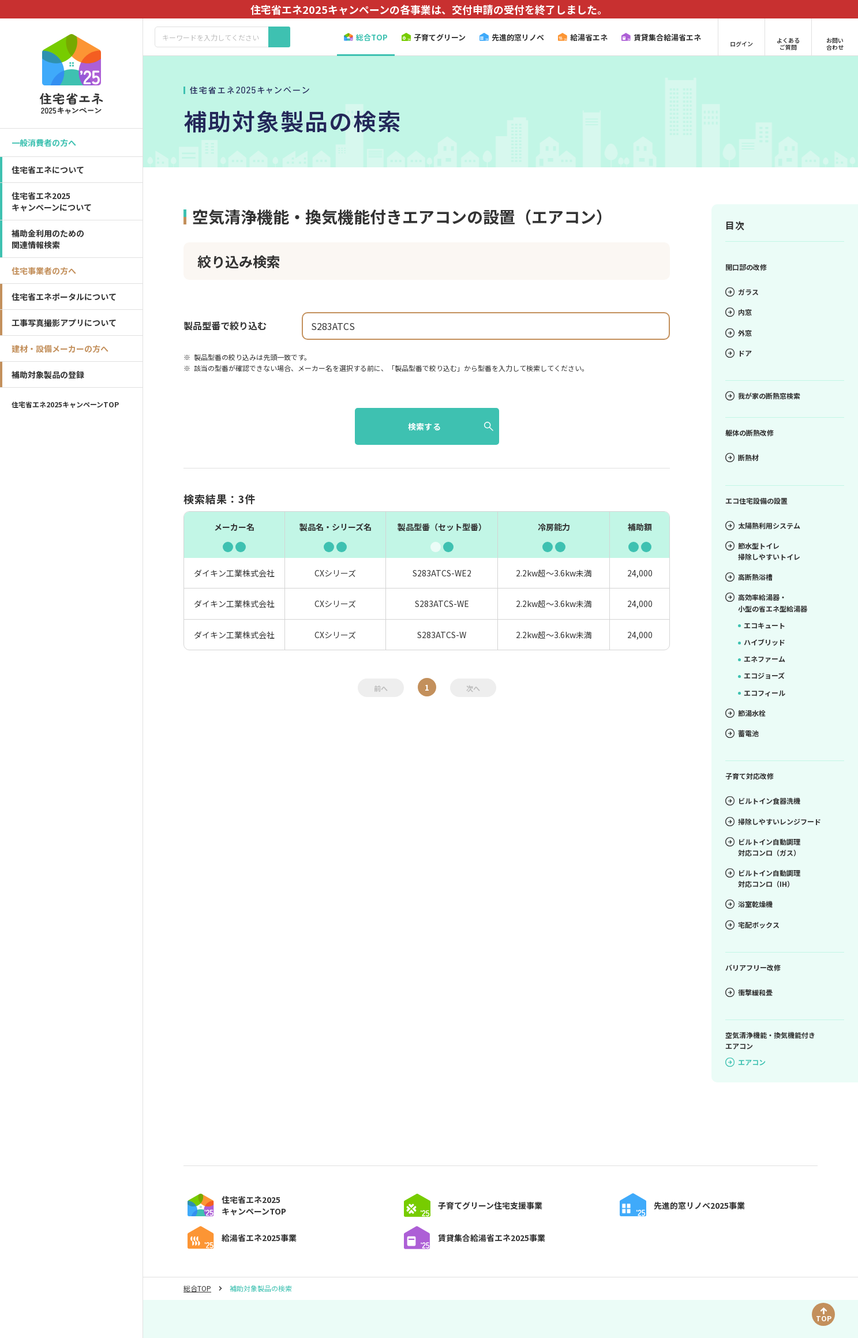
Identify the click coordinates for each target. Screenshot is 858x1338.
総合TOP (197, 1327)
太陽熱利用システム (762, 525)
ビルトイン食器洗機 (762, 800)
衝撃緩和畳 (749, 992)
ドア (738, 353)
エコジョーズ (761, 675)
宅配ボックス (752, 925)
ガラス (742, 292)
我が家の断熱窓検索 (762, 395)
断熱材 (742, 457)
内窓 (738, 312)
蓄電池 (742, 733)
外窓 (738, 333)
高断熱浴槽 (749, 577)
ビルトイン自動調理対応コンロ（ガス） (762, 847)
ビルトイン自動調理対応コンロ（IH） (762, 878)
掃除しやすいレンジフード (773, 821)
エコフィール (761, 693)
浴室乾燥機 (749, 904)
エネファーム (761, 659)
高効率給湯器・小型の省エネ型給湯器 (766, 602)
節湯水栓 (745, 713)
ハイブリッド (761, 642)
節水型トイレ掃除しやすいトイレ (762, 551)
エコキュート (761, 625)
